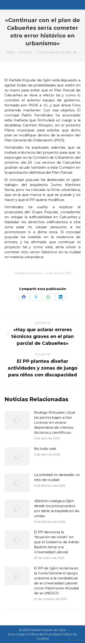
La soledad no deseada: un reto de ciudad (57, 477)
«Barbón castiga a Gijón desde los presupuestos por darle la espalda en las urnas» (56, 508)
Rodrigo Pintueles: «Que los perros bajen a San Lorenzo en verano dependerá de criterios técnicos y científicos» (54, 422)
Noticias (36, 273)
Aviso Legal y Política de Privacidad (33, 634)
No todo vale (45, 448)
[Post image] (17, 420)
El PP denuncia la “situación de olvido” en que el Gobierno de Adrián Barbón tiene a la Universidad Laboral (56, 542)
